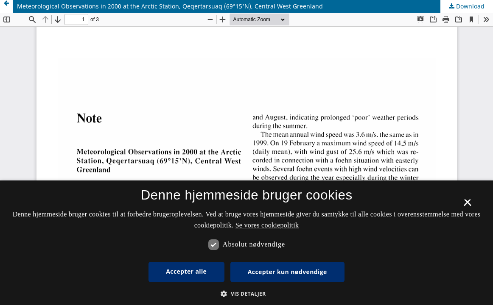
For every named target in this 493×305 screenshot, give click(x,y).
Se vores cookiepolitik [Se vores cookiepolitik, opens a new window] (267, 225)
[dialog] (246, 242)
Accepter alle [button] (186, 271)
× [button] (467, 205)
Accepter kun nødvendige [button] (287, 272)
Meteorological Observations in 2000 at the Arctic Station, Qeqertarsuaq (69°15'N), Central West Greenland (170, 6)
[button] (246, 293)
